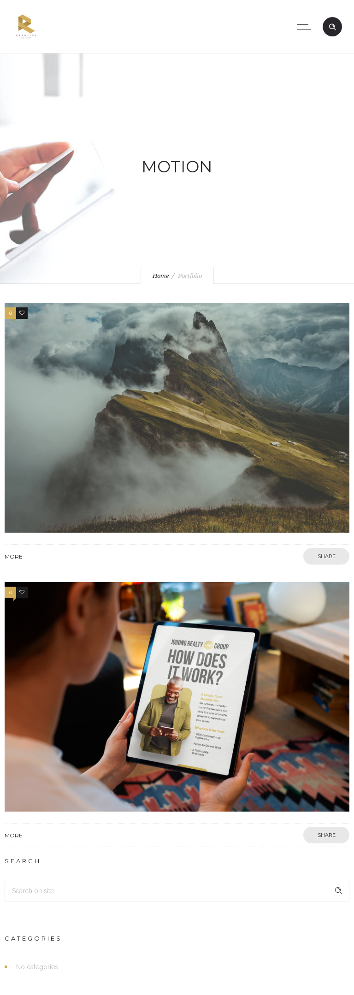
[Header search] (332, 27)
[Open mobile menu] (306, 27)
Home (161, 275)
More (14, 556)
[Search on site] (177, 890)
